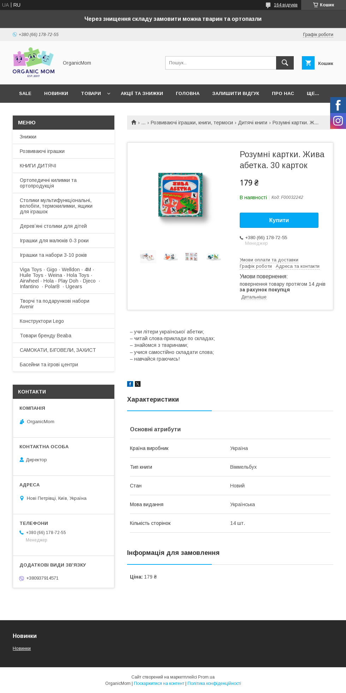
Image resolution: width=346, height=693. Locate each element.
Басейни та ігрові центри (49, 364)
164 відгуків (286, 4)
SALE (25, 93)
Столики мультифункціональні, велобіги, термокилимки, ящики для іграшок (56, 205)
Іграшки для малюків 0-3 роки (54, 240)
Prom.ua (206, 677)
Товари (91, 93)
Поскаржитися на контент (159, 683)
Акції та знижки (142, 93)
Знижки (28, 137)
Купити (279, 220)
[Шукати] (285, 63)
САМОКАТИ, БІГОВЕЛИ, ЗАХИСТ (58, 350)
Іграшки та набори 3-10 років (53, 255)
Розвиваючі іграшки (42, 151)
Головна (187, 93)
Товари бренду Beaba (45, 335)
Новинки (56, 93)
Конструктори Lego (42, 321)
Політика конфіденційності (214, 683)
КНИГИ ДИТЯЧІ (38, 165)
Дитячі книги (252, 122)
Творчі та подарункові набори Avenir (54, 303)
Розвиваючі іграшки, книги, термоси (192, 122)
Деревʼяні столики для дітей (53, 226)
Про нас (283, 93)
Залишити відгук (235, 93)
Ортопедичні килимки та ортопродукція (48, 183)
